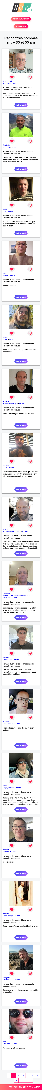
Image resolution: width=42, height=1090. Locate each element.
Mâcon (5, 275)
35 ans (14, 1044)
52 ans (13, 852)
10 (26, 1080)
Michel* (6, 657)
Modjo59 (6, 978)
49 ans (22, 403)
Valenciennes (8, 980)
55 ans (12, 275)
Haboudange (8, 916)
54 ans (14, 147)
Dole (4, 211)
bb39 (5, 209)
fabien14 (6, 593)
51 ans (13, 83)
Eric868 (6, 465)
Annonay (6, 147)
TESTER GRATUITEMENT (21, 19)
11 (30, 1080)
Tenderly (6, 145)
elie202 (6, 914)
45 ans (14, 598)
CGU (16, 1087)
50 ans (17, 980)
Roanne (6, 83)
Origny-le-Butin (8, 788)
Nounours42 (8, 81)
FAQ (10, 1087)
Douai (5, 467)
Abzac (5, 339)
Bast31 (5, 1042)
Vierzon (6, 852)
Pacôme (6, 721)
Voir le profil (21, 105)
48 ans (12, 339)
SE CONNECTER (21, 26)
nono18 (6, 850)
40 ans (11, 467)
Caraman (6, 1044)
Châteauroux (8, 724)
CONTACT (36, 1087)
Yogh (5, 337)
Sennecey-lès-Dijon (10, 403)
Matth (5, 529)
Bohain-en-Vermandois (12, 532)
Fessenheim (7, 660)
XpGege (6, 401)
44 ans (10, 211)
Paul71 (5, 273)
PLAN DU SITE (25, 1087)
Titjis (5, 786)
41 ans (25, 532)
